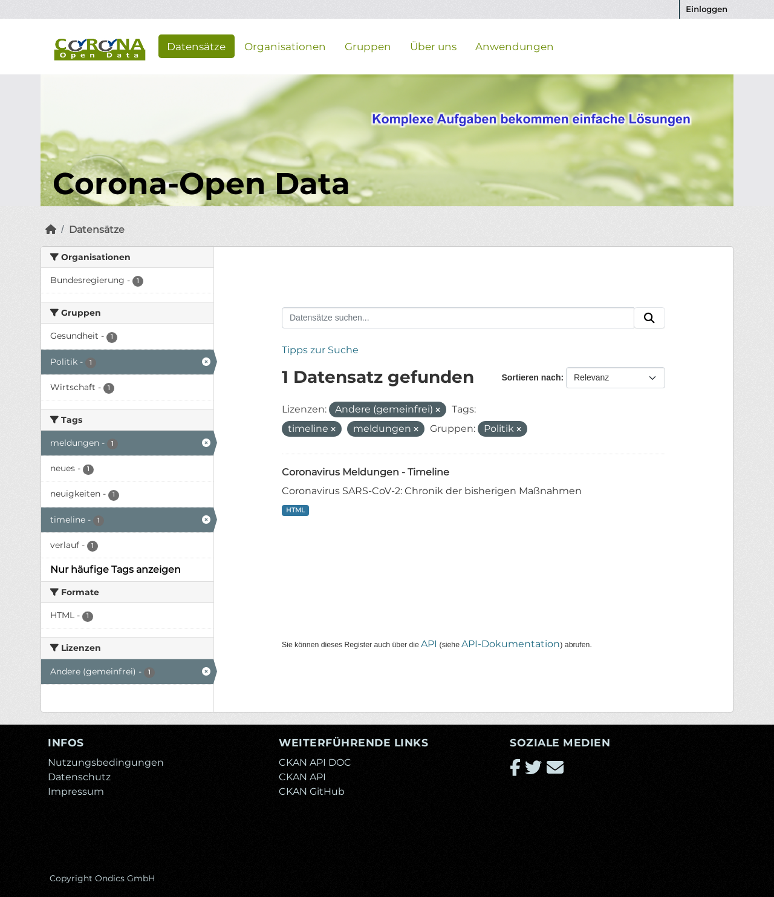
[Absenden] (649, 318)
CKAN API (302, 777)
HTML (295, 510)
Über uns (433, 46)
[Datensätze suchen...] (458, 318)
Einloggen (706, 9)
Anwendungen (514, 46)
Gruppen (368, 46)
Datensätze (196, 46)
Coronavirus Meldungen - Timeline (365, 472)
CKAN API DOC (315, 762)
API (429, 644)
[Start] (50, 229)
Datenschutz (79, 777)
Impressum (76, 791)
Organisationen (285, 46)
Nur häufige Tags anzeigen (115, 569)
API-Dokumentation (510, 644)
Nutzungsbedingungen (106, 762)
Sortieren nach (531, 377)
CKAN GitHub (312, 791)
